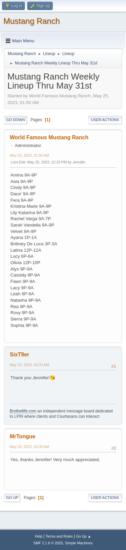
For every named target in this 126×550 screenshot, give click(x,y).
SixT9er (19, 354)
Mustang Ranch (31, 21)
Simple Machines (79, 543)
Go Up (12, 498)
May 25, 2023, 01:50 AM (29, 155)
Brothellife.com (23, 411)
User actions (105, 120)
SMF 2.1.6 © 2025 (48, 543)
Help (38, 536)
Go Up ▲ (83, 536)
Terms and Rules (59, 536)
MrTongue (22, 436)
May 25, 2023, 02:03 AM (29, 365)
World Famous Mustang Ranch (49, 137)
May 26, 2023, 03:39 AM (29, 447)
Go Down (15, 120)
